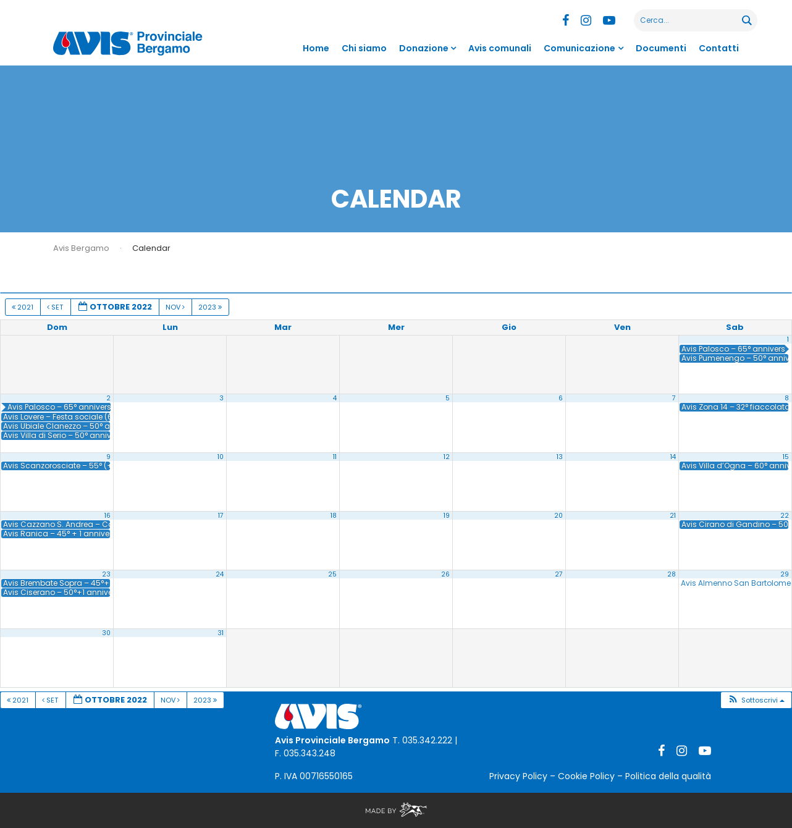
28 (671, 574)
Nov (176, 307)
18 (334, 515)
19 (447, 515)
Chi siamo (364, 48)
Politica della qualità (668, 776)
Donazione (424, 48)
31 (220, 633)
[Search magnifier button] (746, 20)
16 (107, 515)
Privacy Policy (518, 776)
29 (784, 574)
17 (221, 515)
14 (673, 457)
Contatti (719, 48)
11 (335, 457)
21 (673, 515)
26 (445, 574)
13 (560, 457)
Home (316, 48)
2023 (211, 307)
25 (332, 574)
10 (220, 457)
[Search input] (688, 20)
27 (559, 574)
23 (106, 574)
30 (106, 633)
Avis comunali (499, 48)
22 (784, 515)
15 (786, 457)
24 (220, 574)
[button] (756, 700)
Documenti (661, 48)
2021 (23, 307)
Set (56, 307)
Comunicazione (579, 48)
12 (447, 457)
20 (558, 515)
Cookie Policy (586, 776)
